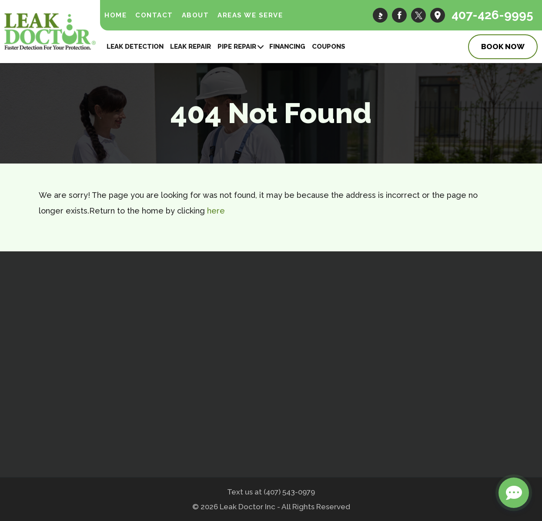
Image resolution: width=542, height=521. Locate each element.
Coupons (328, 46)
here (216, 210)
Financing (287, 46)
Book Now (503, 46)
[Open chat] (514, 493)
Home (115, 15)
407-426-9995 (492, 15)
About (195, 15)
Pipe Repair (236, 46)
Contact (154, 15)
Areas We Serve (250, 15)
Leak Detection (135, 46)
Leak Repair (190, 46)
